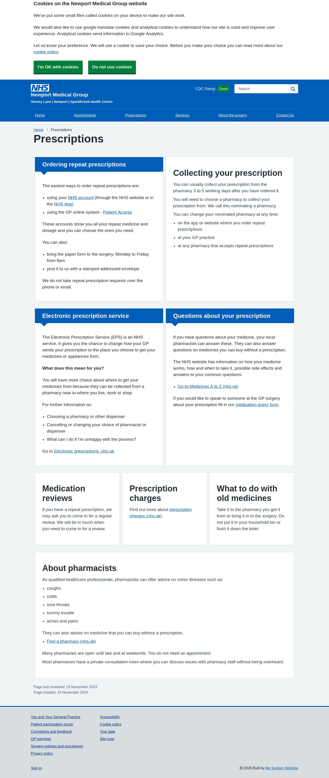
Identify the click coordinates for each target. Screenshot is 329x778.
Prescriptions (135, 115)
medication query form (257, 404)
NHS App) (63, 204)
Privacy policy (42, 753)
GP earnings (41, 739)
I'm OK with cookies (58, 67)
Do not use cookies (112, 67)
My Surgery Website (281, 768)
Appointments (85, 115)
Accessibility (110, 717)
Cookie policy (111, 724)
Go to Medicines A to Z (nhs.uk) (208, 386)
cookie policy (46, 52)
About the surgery (232, 115)
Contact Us (285, 115)
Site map (107, 739)
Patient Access (117, 212)
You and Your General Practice (55, 717)
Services (182, 115)
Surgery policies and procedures (57, 746)
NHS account (80, 197)
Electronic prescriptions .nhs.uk (84, 451)
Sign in (36, 768)
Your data (107, 731)
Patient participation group (52, 724)
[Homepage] (112, 90)
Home (40, 115)
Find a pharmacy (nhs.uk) (71, 641)
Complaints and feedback (51, 731)
